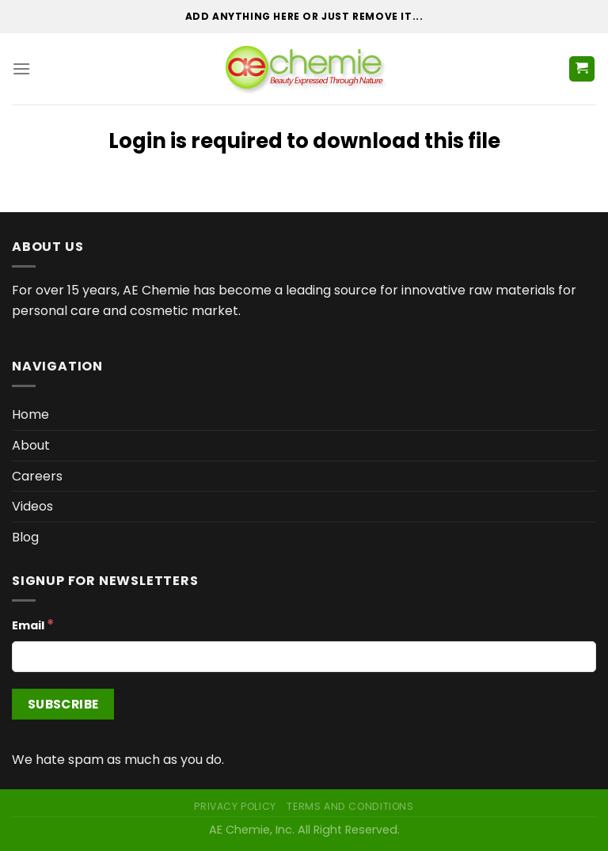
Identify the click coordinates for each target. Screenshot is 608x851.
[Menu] (21, 68)
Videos (32, 506)
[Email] (304, 656)
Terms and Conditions (350, 806)
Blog (25, 537)
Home (30, 414)
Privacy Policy (235, 806)
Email (33, 624)
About (31, 445)
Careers (37, 476)
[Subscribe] (63, 704)
